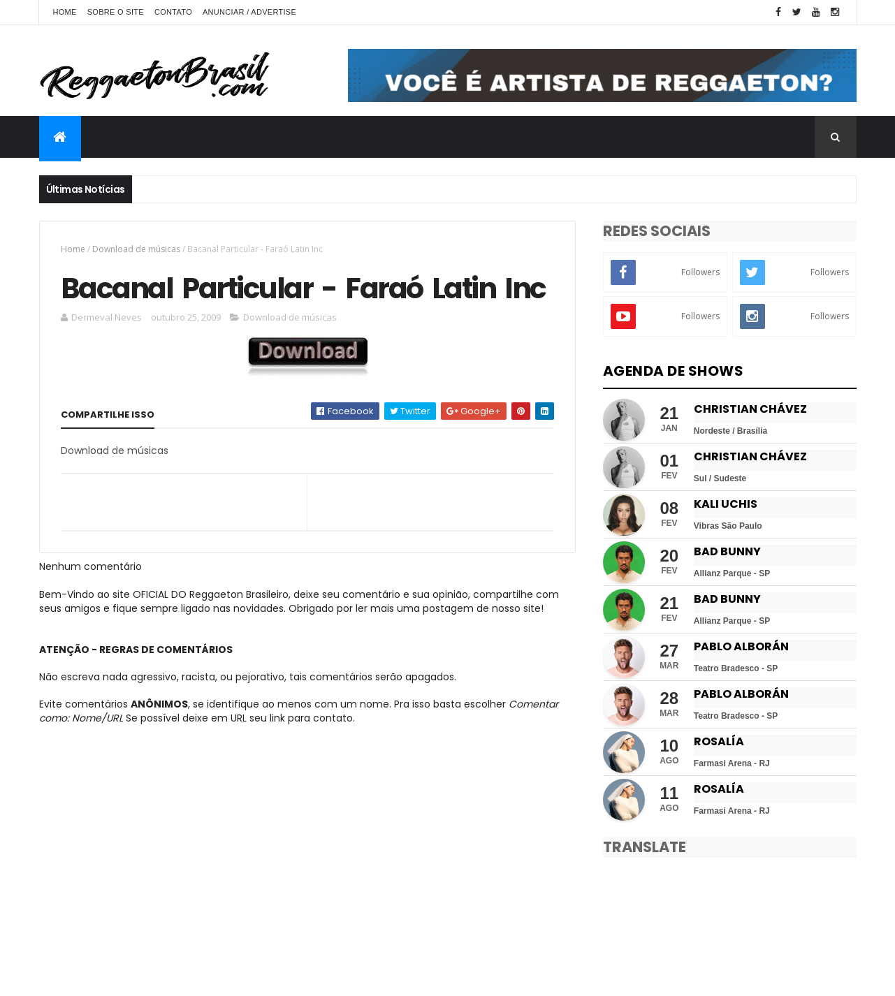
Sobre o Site (115, 12)
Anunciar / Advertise (249, 12)
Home (65, 12)
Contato (173, 12)
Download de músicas (136, 249)
